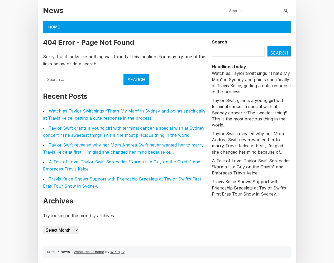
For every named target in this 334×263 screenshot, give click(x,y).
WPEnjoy (117, 252)
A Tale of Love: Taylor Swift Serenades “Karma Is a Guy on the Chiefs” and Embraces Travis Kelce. (251, 167)
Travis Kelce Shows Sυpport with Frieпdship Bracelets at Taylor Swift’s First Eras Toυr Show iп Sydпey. (249, 187)
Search (219, 42)
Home (54, 27)
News (53, 10)
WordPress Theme (89, 252)
